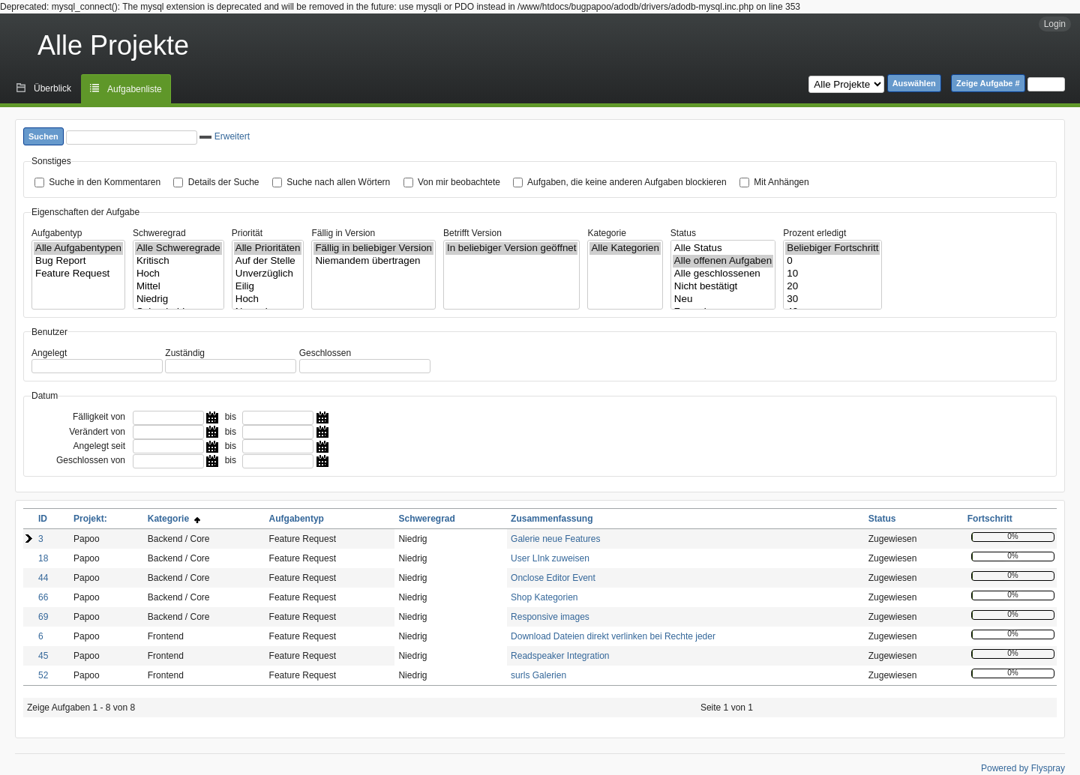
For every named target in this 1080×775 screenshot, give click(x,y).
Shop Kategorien (544, 597)
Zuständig (185, 353)
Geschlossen (325, 353)
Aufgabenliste (134, 89)
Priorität (247, 233)
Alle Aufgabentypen (78, 248)
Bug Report (78, 261)
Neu (723, 299)
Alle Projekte (113, 45)
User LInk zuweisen (550, 558)
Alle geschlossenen (723, 274)
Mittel (178, 286)
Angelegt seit (99, 446)
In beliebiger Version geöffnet (512, 248)
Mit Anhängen (781, 182)
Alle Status (723, 248)
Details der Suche (224, 182)
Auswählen (914, 83)
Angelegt (49, 353)
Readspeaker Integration (560, 656)
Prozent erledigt (814, 233)
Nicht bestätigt (723, 286)
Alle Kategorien (625, 248)
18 (43, 558)
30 (832, 299)
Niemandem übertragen (374, 261)
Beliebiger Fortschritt (832, 248)
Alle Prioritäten (268, 248)
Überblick (52, 88)
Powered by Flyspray (1023, 768)
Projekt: (90, 518)
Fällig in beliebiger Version (374, 248)
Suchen (43, 136)
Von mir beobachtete (459, 182)
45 (43, 656)
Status (683, 233)
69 (43, 617)
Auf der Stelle (268, 261)
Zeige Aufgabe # (988, 83)
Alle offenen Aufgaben (723, 261)
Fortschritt (990, 518)
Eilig (268, 286)
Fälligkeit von (99, 416)
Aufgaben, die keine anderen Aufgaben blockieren (627, 182)
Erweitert (225, 136)
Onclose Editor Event (553, 578)
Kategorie (606, 233)
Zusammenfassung (551, 518)
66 (43, 597)
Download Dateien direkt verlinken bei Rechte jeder (613, 636)
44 (43, 578)
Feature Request (78, 274)
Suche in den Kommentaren (104, 182)
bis (230, 416)
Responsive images (550, 617)
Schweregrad (159, 233)
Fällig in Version (343, 233)
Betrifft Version (472, 233)
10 (832, 274)
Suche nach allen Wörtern (338, 182)
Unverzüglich (268, 274)
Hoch (178, 274)
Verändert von (97, 431)
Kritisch (178, 261)
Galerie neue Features (555, 539)
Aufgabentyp (57, 233)
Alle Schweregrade (178, 248)
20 (832, 286)
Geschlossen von (90, 460)
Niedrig (178, 299)
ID (42, 518)
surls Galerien (538, 675)
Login (1055, 24)
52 (43, 675)
